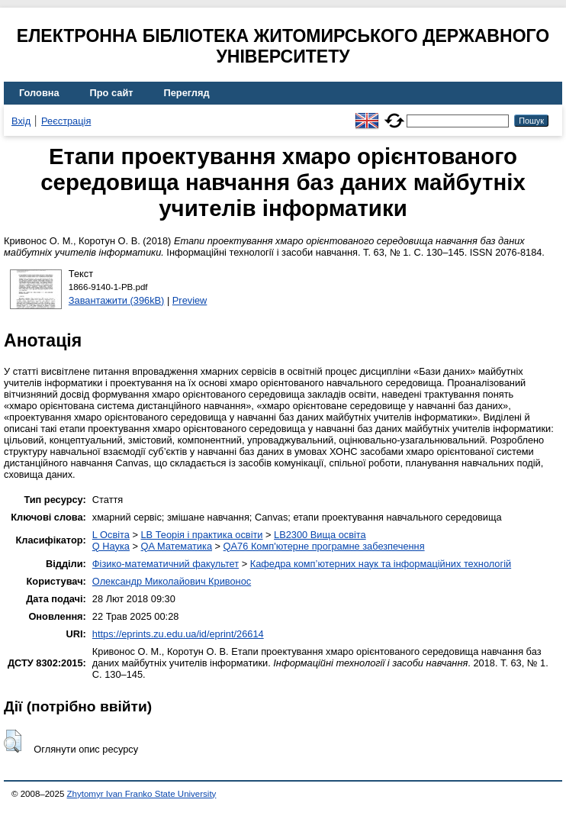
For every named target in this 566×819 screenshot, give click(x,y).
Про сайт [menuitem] (111, 92)
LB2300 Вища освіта (320, 534)
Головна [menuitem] (39, 92)
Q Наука (111, 546)
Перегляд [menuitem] (187, 92)
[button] (12, 741)
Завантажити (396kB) (117, 300)
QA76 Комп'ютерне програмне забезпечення (324, 546)
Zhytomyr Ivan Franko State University (142, 793)
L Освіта (111, 534)
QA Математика (176, 546)
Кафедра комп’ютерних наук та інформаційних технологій (380, 563)
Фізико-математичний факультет (165, 563)
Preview (189, 300)
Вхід (21, 121)
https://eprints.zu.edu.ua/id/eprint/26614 (178, 634)
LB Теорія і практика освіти (201, 534)
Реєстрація (66, 121)
